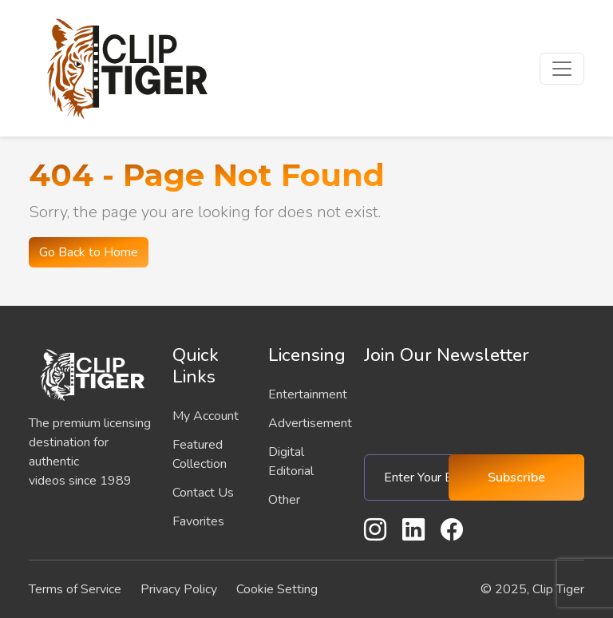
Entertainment (307, 394)
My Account (205, 416)
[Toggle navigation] (562, 69)
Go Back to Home (88, 252)
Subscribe (516, 477)
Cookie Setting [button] (277, 589)
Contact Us (203, 492)
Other (284, 500)
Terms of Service (75, 589)
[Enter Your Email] (412, 477)
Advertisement (310, 423)
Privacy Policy (178, 589)
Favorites (198, 521)
